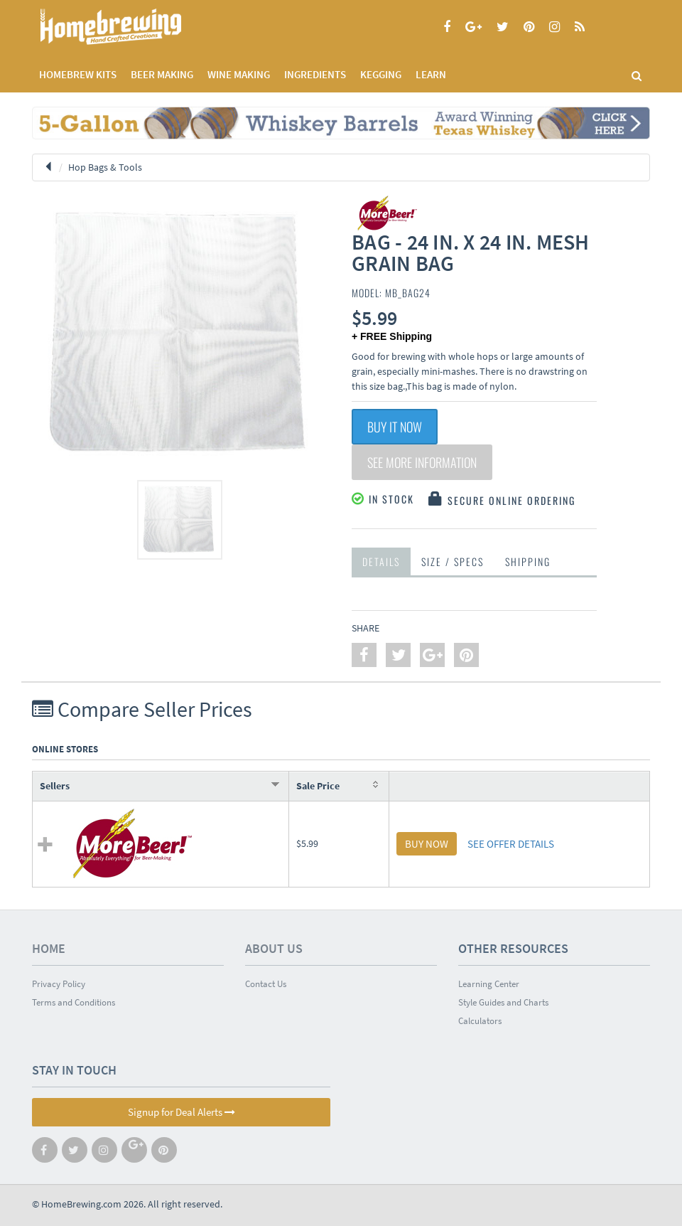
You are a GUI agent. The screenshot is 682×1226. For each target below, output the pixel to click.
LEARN (431, 74)
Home (48, 948)
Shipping (528, 561)
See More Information (422, 462)
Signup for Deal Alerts (181, 1112)
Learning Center (488, 984)
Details (381, 561)
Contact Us (265, 984)
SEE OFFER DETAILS (510, 844)
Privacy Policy (58, 984)
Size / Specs (452, 561)
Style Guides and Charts (503, 1002)
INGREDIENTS (315, 74)
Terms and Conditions (73, 1002)
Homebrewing (131, 26)
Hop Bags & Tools (105, 167)
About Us (274, 948)
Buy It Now (394, 426)
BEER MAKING (162, 74)
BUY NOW (426, 844)
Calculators (480, 1021)
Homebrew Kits (78, 74)
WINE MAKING (238, 74)
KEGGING (380, 74)
